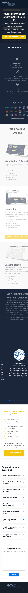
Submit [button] (14, 574)
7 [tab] (21, 400)
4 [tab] (14, 400)
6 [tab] (19, 400)
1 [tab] (7, 400)
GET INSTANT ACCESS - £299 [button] (14, 37)
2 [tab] (9, 400)
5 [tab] (16, 400)
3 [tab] (11, 400)
